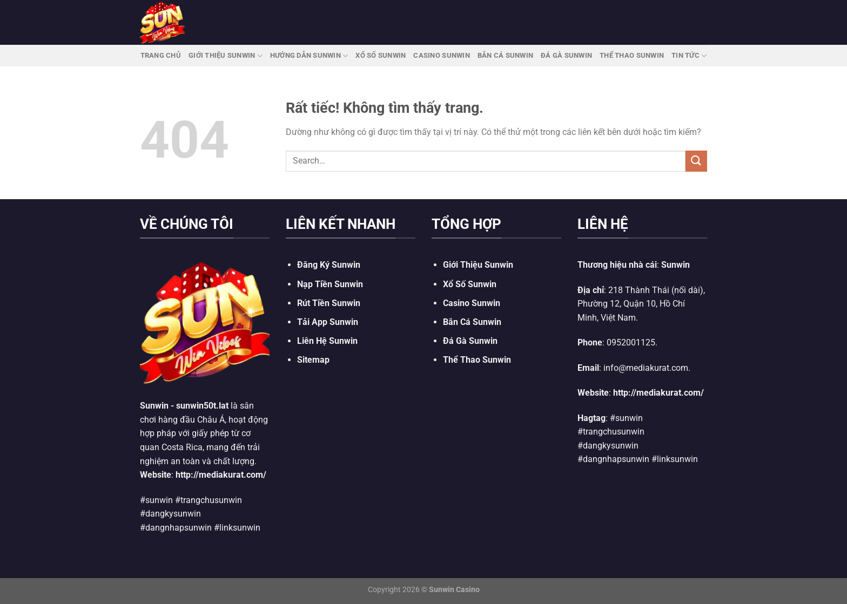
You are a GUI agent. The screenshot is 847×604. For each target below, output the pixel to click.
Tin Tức (689, 56)
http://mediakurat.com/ (221, 475)
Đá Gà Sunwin (566, 55)
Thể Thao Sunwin (632, 55)
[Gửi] (696, 161)
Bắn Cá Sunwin (505, 55)
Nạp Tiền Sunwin (330, 284)
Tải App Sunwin (327, 322)
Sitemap (313, 360)
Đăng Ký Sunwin (328, 265)
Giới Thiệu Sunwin (226, 56)
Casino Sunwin (441, 55)
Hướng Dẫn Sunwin (309, 56)
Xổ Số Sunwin (380, 55)
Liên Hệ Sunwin (327, 341)
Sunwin (154, 406)
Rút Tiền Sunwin (328, 303)
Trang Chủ (160, 55)
